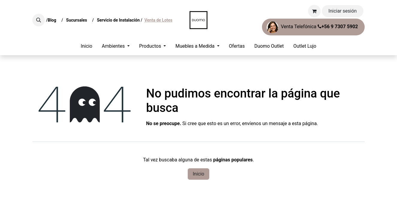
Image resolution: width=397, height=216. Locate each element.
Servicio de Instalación (118, 20)
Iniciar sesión (342, 11)
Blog (53, 20)
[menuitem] (86, 46)
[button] (38, 20)
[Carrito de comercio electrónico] (314, 11)
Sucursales (78, 20)
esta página (304, 123)
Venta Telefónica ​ (312, 27)
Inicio (198, 174)
